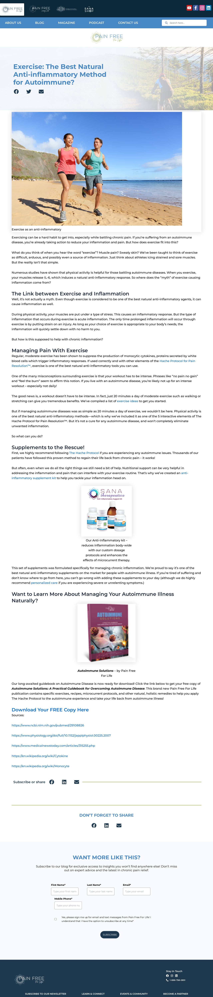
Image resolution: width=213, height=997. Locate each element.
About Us (13, 23)
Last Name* (86, 884)
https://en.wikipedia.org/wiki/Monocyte (40, 766)
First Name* (58, 884)
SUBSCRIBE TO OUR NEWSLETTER (45, 980)
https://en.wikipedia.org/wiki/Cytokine (40, 756)
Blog (39, 23)
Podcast (96, 23)
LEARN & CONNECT (93, 980)
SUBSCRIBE (110, 920)
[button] (16, 92)
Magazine (66, 23)
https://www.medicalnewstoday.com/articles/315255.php (53, 746)
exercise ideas (127, 401)
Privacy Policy (59, 991)
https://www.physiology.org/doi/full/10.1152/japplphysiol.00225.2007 (61, 735)
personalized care (44, 583)
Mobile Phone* (145, 884)
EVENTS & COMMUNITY (134, 980)
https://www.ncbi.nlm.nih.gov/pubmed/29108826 (48, 725)
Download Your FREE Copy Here (53, 710)
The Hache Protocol (84, 453)
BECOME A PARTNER (175, 980)
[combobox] (184, 23)
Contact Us (128, 23)
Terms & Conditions (74, 991)
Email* (111, 884)
